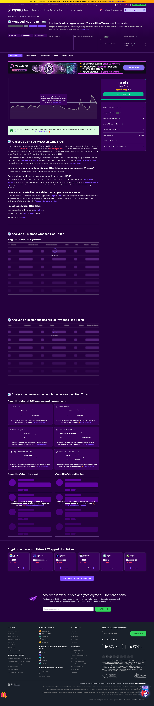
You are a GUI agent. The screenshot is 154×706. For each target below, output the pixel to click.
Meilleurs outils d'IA (13, 666)
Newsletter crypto (13, 636)
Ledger (72, 163)
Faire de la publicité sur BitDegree (80, 664)
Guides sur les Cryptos (14, 639)
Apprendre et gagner (13, 631)
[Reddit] (128, 656)
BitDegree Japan (75, 669)
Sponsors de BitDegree (77, 666)
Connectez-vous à (139, 5)
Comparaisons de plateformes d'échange (19, 661)
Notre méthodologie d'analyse (79, 655)
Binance (35, 160)
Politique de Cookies (124, 699)
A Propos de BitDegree (77, 650)
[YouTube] (110, 656)
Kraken (27, 160)
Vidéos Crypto (12, 645)
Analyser (18, 568)
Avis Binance (74, 636)
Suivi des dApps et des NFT (15, 672)
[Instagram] (124, 656)
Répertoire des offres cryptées (46, 201)
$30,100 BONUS (123, 94)
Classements (22, 16)
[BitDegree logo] (14, 684)
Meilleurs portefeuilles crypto (16, 664)
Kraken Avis (74, 634)
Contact (73, 675)
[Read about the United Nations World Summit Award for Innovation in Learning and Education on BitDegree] (140, 675)
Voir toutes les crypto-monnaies (77, 578)
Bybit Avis (73, 631)
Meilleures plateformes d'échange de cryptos (20, 658)
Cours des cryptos (13, 669)
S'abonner (138, 634)
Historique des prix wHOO (49, 56)
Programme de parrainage (78, 661)
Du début (24, 217)
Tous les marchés (31, 56)
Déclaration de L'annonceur (138, 699)
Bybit (23, 160)
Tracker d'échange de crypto (86, 160)
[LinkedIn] (117, 656)
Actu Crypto (11, 642)
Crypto (14, 16)
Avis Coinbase (74, 639)
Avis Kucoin (74, 642)
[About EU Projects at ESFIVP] (109, 675)
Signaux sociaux (67, 56)
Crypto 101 (11, 634)
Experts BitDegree (75, 653)
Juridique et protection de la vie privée (107, 699)
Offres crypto (11, 647)
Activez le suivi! (84, 30)
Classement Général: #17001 (15, 26)
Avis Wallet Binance (44, 676)
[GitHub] (131, 656)
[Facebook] (114, 656)
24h (106, 37)
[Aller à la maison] (9, 16)
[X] (103, 656)
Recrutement (74, 672)
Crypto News (38, 210)
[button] (91, 5)
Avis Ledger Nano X (44, 674)
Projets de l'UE (75, 658)
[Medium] (121, 656)
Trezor (79, 163)
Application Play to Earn (14, 650)
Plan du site (92, 699)
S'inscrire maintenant (39, 422)
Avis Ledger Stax (43, 671)
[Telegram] (107, 656)
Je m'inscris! (103, 609)
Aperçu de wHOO (15, 56)
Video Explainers (28, 214)
